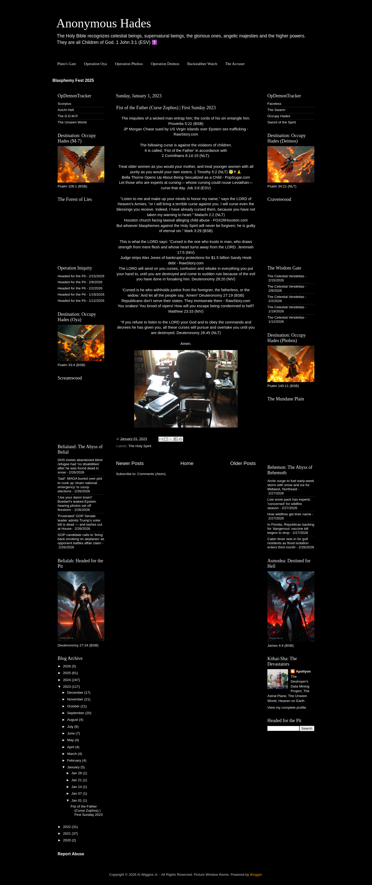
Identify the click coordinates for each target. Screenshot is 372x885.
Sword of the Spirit (281, 122)
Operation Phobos (129, 64)
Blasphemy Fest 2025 (73, 80)
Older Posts (243, 463)
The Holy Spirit (139, 446)
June (71, 733)
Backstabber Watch (202, 64)
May (71, 740)
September (76, 713)
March (72, 754)
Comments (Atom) (151, 474)
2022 (67, 827)
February (74, 760)
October (74, 706)
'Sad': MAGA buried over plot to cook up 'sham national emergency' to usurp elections (80, 485)
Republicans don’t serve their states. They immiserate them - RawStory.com (185, 301)
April (71, 747)
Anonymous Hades (103, 23)
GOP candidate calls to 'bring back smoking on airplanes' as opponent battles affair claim (81, 539)
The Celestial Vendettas (285, 276)
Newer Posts (130, 463)
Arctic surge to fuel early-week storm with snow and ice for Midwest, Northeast (290, 485)
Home (187, 463)
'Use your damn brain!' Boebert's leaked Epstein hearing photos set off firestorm (77, 503)
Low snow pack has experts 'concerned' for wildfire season (288, 503)
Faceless (274, 104)
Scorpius (64, 104)
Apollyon (303, 671)
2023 (67, 687)
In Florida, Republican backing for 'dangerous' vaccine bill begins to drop (290, 529)
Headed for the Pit (72, 276)
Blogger (256, 874)
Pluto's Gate (66, 64)
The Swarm (276, 110)
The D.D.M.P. (68, 116)
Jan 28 (77, 773)
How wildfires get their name (289, 514)
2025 (67, 673)
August (73, 720)
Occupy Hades (278, 116)
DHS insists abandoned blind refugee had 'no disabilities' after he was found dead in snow (80, 466)
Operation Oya (95, 64)
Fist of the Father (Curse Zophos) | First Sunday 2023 (166, 107)
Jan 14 (77, 787)
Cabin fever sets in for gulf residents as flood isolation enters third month (287, 543)
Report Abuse (71, 854)
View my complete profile (286, 707)
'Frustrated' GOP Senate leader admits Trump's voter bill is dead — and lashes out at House (80, 522)
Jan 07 (77, 793)
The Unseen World (72, 122)
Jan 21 (77, 780)
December (75, 692)
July (70, 727)
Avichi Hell (66, 110)
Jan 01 (77, 800)
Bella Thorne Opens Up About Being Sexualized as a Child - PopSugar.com (186, 177)
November (75, 699)
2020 (67, 840)
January (74, 767)
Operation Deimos (165, 64)
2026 (67, 666)
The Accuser (235, 64)
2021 (67, 833)
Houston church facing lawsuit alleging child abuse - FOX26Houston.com (186, 220)
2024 (67, 680)
